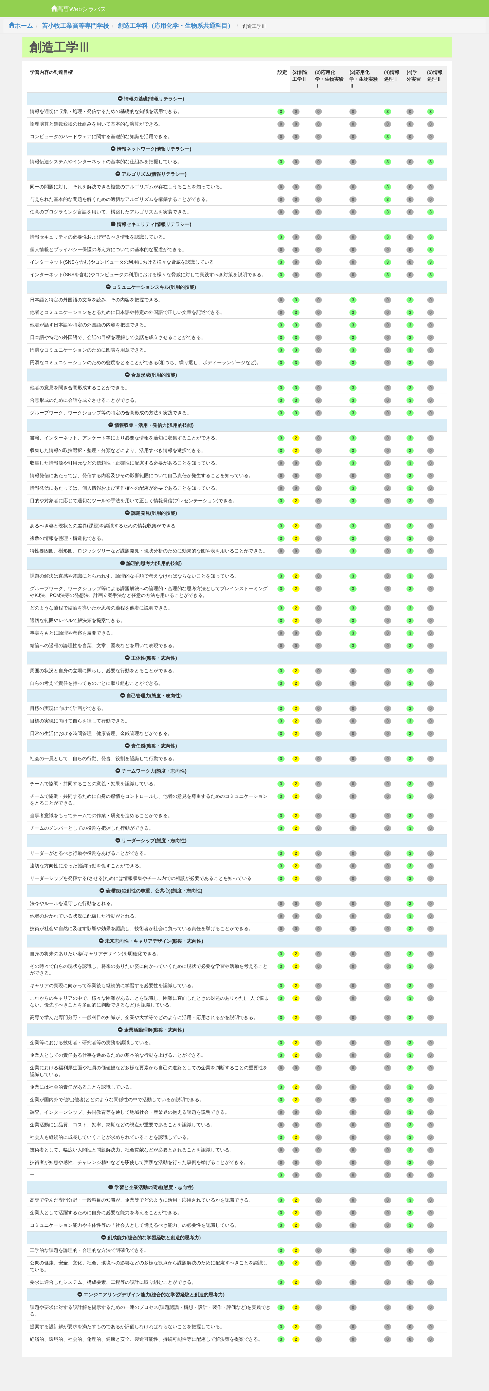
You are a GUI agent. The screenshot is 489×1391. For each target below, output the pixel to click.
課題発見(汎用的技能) (151, 513)
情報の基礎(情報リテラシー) (151, 98)
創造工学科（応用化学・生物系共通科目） (175, 25)
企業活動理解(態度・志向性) (151, 1030)
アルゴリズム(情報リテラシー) (150, 174)
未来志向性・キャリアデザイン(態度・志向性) (151, 941)
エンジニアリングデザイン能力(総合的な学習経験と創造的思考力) (150, 1294)
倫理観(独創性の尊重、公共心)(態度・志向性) (150, 891)
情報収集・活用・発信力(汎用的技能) (151, 425)
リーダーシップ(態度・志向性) (150, 840)
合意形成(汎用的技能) (151, 375)
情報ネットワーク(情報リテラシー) (151, 149)
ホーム (20, 25)
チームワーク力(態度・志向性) (150, 771)
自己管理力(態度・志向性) (151, 695)
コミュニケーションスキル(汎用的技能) (151, 287)
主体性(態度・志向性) (151, 658)
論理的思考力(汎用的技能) (151, 563)
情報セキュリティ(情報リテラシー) (151, 224)
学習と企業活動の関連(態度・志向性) (151, 1187)
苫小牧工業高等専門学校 (75, 25)
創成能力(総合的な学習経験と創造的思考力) (151, 1237)
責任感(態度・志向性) (151, 746)
